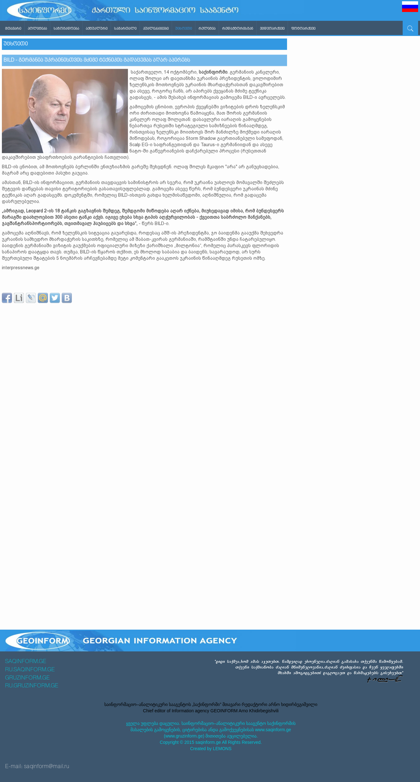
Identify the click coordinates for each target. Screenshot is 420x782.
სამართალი (125, 29)
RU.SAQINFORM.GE (30, 670)
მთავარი (13, 29)
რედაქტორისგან (237, 29)
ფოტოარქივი (303, 29)
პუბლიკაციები (156, 29)
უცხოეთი (183, 29)
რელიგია (207, 29)
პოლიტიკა (37, 29)
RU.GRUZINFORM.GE (31, 686)
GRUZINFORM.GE (27, 678)
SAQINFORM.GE (25, 661)
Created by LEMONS (211, 748)
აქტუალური (96, 29)
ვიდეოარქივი (272, 29)
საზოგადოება (66, 29)
